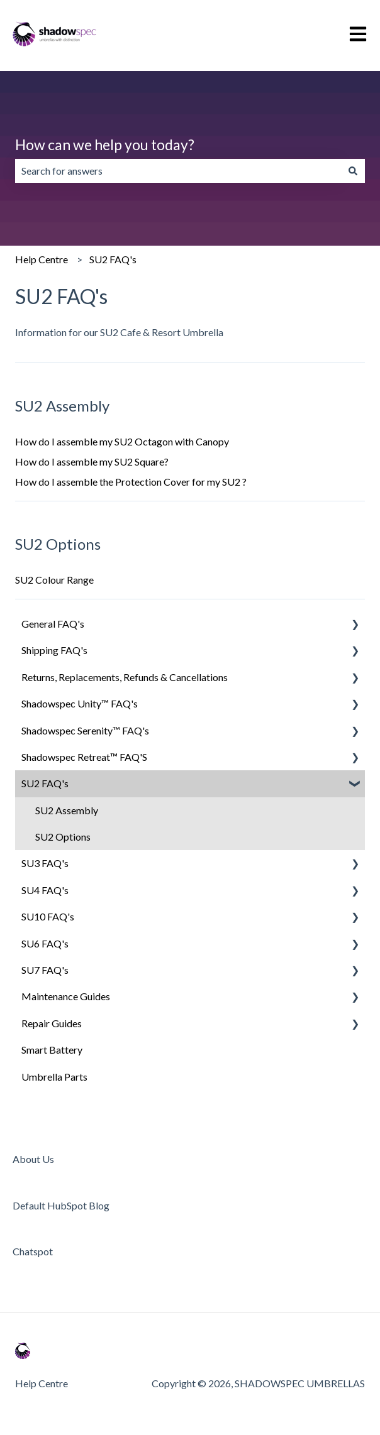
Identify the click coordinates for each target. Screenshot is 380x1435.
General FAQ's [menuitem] (52, 624)
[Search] (353, 171)
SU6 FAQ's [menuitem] (45, 943)
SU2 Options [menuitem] (63, 837)
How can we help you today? (104, 144)
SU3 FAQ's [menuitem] (45, 863)
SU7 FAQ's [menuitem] (45, 970)
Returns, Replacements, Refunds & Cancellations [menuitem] (124, 677)
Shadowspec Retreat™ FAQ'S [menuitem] (84, 757)
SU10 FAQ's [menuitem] (47, 916)
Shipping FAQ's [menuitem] (54, 650)
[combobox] (178, 171)
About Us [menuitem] (33, 1159)
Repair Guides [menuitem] (51, 1023)
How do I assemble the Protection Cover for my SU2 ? (131, 482)
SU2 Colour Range (54, 580)
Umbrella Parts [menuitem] (54, 1077)
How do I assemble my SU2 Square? (92, 461)
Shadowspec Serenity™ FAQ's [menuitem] (85, 730)
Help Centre (41, 259)
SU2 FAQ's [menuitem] (45, 783)
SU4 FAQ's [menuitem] (45, 890)
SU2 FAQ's (113, 259)
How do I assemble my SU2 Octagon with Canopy (122, 441)
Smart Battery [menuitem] (51, 1050)
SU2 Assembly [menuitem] (66, 810)
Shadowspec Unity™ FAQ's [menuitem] (79, 703)
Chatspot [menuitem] (33, 1251)
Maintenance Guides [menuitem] (65, 996)
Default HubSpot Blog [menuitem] (61, 1205)
